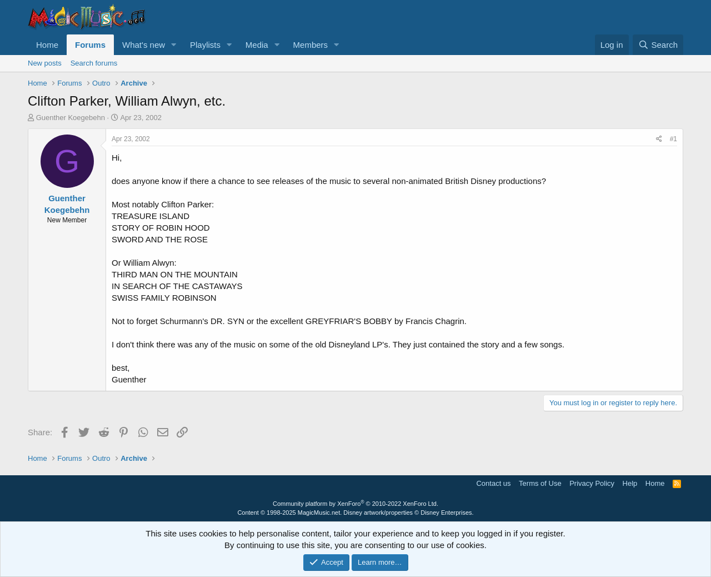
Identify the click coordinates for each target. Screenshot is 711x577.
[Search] (658, 44)
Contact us (493, 483)
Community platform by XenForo (355, 503)
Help (630, 483)
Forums (90, 44)
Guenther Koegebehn (70, 117)
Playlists (205, 44)
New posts (45, 63)
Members (310, 44)
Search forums (94, 63)
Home (47, 44)
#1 (673, 139)
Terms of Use (540, 483)
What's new (143, 44)
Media (257, 44)
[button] (174, 44)
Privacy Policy (591, 483)
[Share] (659, 139)
